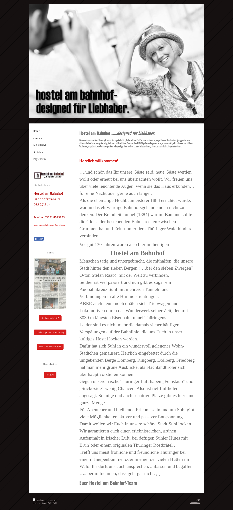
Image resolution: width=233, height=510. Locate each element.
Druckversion (40, 500)
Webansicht (195, 502)
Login (198, 499)
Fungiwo (50, 374)
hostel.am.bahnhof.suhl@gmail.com (49, 224)
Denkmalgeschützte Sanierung (50, 332)
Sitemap (52, 500)
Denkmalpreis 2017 (50, 318)
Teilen (38, 239)
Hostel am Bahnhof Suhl (50, 346)
